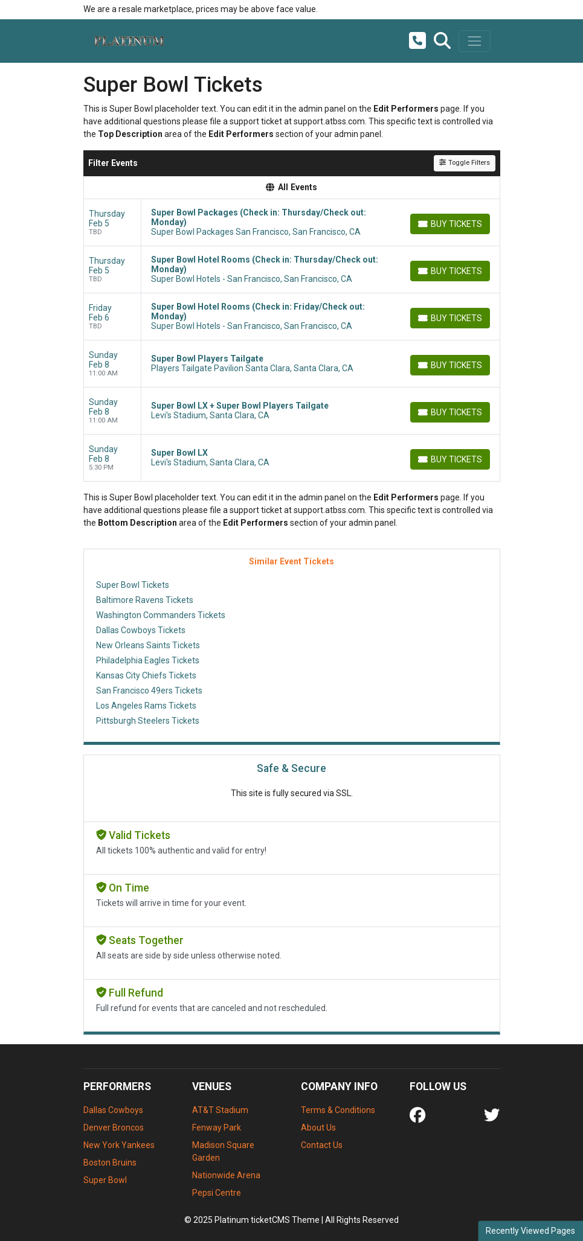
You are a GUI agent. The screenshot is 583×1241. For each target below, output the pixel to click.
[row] (291, 222)
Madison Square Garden (223, 1151)
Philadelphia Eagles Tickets (147, 660)
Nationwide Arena (226, 1175)
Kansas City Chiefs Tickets (146, 675)
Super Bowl (105, 1180)
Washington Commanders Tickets (160, 615)
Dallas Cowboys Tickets (140, 630)
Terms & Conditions (338, 1110)
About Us (318, 1127)
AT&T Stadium (220, 1110)
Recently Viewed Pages (530, 1231)
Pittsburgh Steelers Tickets (147, 721)
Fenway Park (216, 1127)
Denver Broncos (113, 1127)
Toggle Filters (464, 163)
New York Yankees (119, 1145)
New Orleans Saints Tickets (148, 645)
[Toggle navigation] (474, 41)
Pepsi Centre (216, 1193)
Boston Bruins (110, 1162)
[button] (442, 41)
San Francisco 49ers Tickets (149, 690)
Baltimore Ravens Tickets (144, 600)
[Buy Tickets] (450, 224)
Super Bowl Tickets (132, 585)
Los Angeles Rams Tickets (146, 705)
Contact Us (322, 1145)
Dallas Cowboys (113, 1110)
